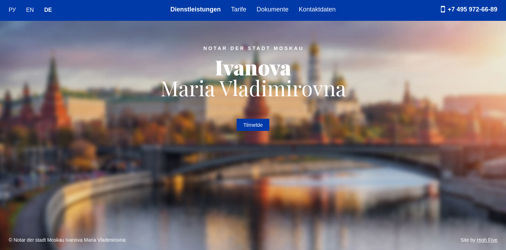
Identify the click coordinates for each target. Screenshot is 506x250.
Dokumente (272, 9)
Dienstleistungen (195, 9)
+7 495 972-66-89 (467, 9)
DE (48, 10)
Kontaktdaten (317, 9)
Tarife (238, 9)
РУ (12, 10)
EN (30, 10)
